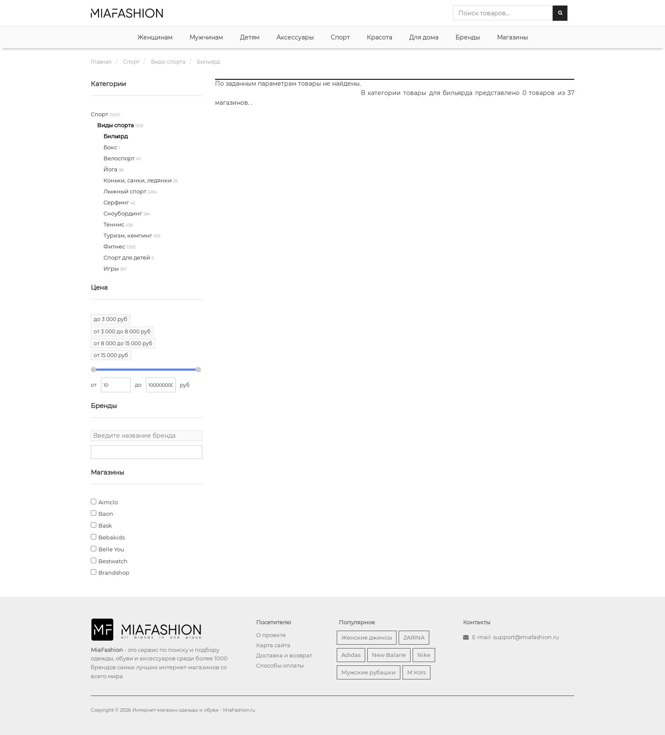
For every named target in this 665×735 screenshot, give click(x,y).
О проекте (271, 635)
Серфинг (116, 202)
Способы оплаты (280, 665)
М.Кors (416, 672)
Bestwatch (113, 561)
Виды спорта (116, 125)
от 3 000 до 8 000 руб (122, 331)
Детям (250, 37)
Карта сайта (273, 645)
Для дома (424, 37)
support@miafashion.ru (526, 637)
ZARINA (414, 637)
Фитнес (114, 246)
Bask (105, 525)
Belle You (111, 549)
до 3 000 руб (110, 319)
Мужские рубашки (368, 672)
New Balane (389, 654)
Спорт (340, 37)
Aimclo (108, 502)
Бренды (467, 37)
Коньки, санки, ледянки (138, 180)
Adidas (350, 654)
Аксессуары (295, 37)
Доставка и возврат (284, 655)
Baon (105, 513)
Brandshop (113, 572)
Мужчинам (206, 37)
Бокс (110, 147)
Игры (111, 268)
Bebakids (111, 537)
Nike (423, 654)
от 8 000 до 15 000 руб (123, 343)
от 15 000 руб (111, 355)
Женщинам (155, 37)
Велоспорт (119, 158)
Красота (379, 37)
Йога (111, 169)
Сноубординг (123, 213)
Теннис (114, 224)
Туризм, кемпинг (128, 235)
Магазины (512, 37)
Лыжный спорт (125, 191)
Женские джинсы (366, 637)
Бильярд (115, 136)
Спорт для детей (127, 257)
